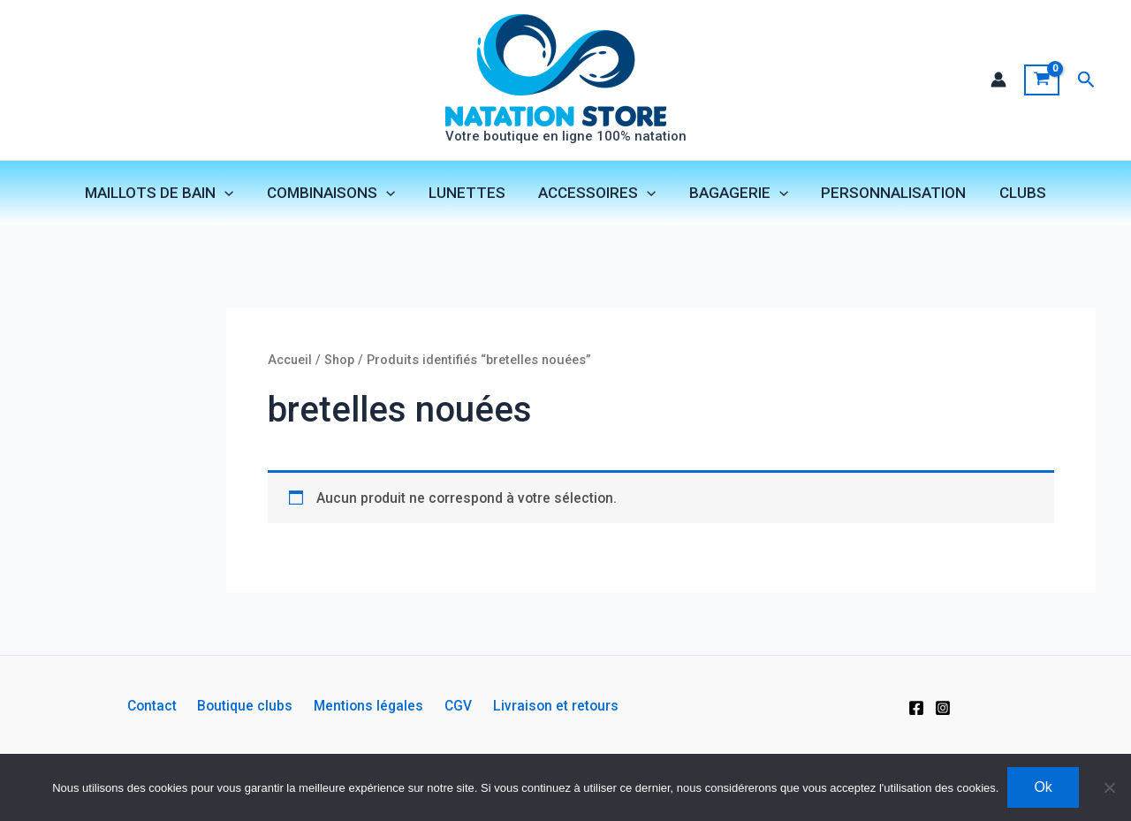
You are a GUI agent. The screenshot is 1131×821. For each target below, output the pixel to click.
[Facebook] (916, 708)
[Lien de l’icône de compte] (998, 80)
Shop (342, 364)
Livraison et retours (545, 706)
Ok (1042, 786)
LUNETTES (469, 193)
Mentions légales (369, 706)
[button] (1086, 80)
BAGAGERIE (735, 193)
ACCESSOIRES (597, 193)
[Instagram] (943, 708)
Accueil (292, 364)
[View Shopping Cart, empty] (1041, 80)
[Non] (1109, 787)
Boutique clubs (250, 706)
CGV (453, 706)
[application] (234, 193)
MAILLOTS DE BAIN (169, 193)
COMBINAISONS (337, 193)
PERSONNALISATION (887, 193)
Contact (162, 706)
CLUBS (1013, 193)
